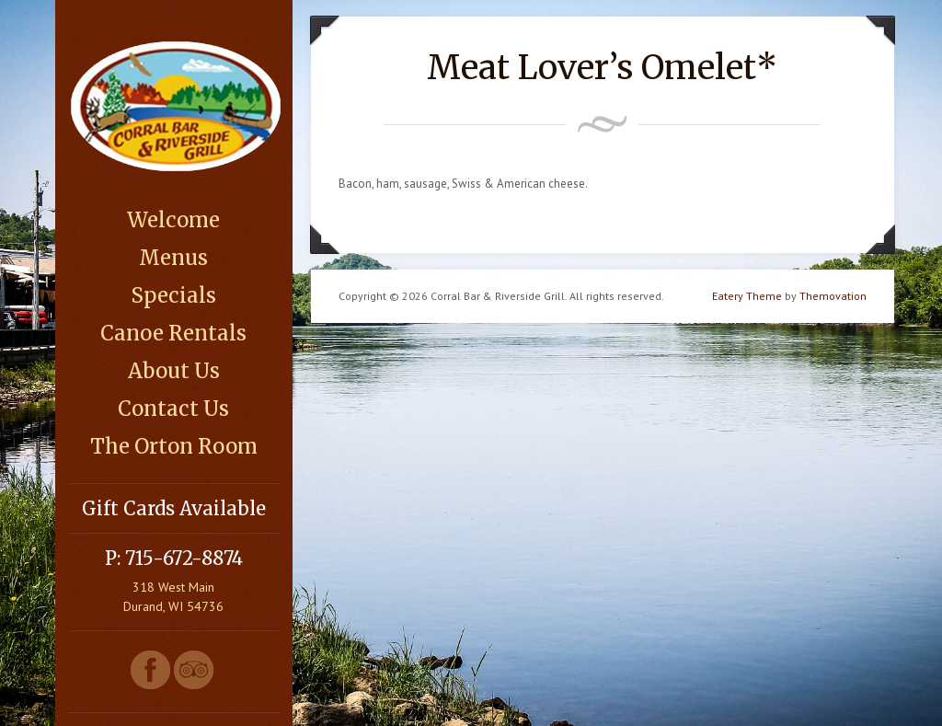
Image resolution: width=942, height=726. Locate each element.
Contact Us (173, 408)
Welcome (173, 220)
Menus (173, 258)
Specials (173, 295)
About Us (174, 371)
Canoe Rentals (173, 333)
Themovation (833, 296)
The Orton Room (174, 446)
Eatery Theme (747, 296)
